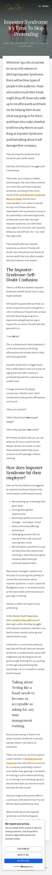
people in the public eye (24, 620)
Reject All (23, 855)
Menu (45, 6)
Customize (23, 849)
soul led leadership (16, 43)
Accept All (23, 861)
